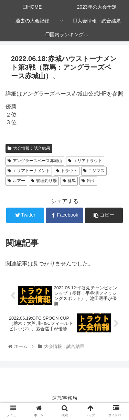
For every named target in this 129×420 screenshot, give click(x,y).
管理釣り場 (44, 180)
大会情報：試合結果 (29, 148)
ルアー (16, 180)
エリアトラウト (85, 160)
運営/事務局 (64, 398)
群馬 (69, 180)
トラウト (66, 170)
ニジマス (94, 170)
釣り (88, 180)
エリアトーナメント (29, 170)
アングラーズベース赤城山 (35, 160)
